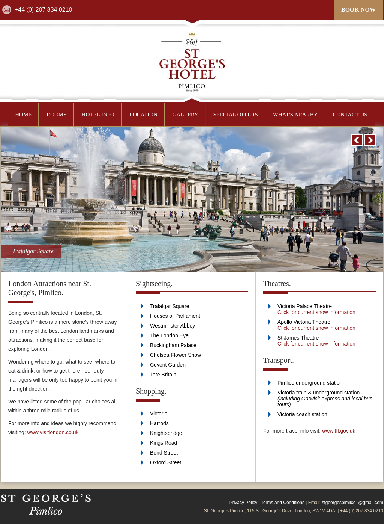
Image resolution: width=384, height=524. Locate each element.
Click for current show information (317, 312)
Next (370, 140)
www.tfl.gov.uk (338, 431)
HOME (23, 115)
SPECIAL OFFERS (235, 115)
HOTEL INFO (98, 115)
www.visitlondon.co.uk (53, 432)
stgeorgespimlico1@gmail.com (352, 502)
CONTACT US (350, 115)
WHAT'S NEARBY (295, 115)
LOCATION (143, 115)
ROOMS (56, 115)
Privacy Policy (244, 502)
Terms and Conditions (282, 502)
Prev (357, 140)
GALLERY (185, 115)
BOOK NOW (358, 9)
